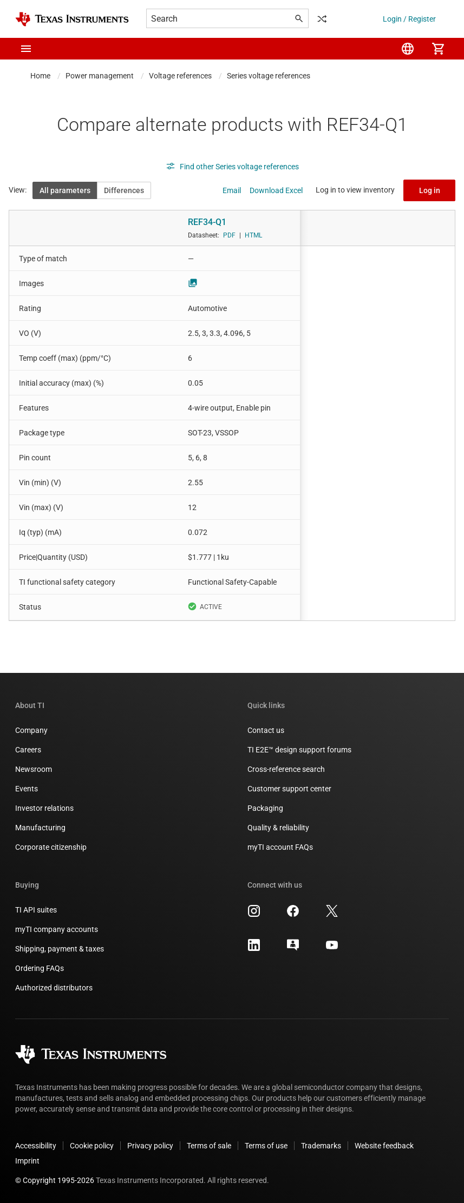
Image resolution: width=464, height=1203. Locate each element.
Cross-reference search (286, 769)
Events (26, 788)
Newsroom (33, 769)
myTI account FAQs (280, 847)
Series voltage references (268, 75)
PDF (229, 235)
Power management (100, 75)
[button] (26, 49)
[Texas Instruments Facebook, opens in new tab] (292, 914)
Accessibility (35, 1145)
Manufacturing (40, 827)
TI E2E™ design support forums (299, 749)
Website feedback (384, 1145)
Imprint (27, 1160)
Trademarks (321, 1145)
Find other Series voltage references (232, 166)
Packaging (265, 808)
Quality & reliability (278, 827)
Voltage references (180, 75)
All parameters (65, 190)
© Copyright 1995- (54, 1180)
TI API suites (36, 909)
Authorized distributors (54, 987)
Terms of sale (209, 1145)
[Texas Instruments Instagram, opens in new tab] (253, 914)
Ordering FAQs (39, 968)
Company (31, 730)
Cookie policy (92, 1145)
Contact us (265, 730)
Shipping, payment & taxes (59, 948)
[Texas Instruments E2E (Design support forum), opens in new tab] (292, 948)
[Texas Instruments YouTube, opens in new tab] (331, 948)
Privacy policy (150, 1145)
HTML (253, 235)
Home (40, 75)
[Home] (72, 19)
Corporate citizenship (51, 847)
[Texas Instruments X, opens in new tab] (331, 914)
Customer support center (289, 788)
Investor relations (44, 808)
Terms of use (266, 1145)
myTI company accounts (56, 929)
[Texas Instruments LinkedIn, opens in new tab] (253, 948)
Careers (28, 749)
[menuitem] (408, 49)
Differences (124, 190)
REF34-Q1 (207, 222)
